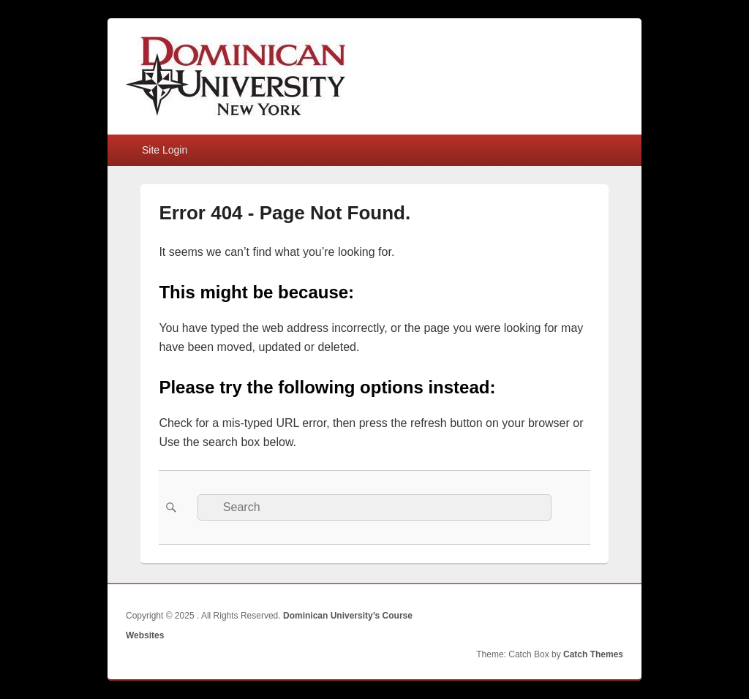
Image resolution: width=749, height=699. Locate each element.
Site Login (164, 150)
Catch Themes (593, 654)
